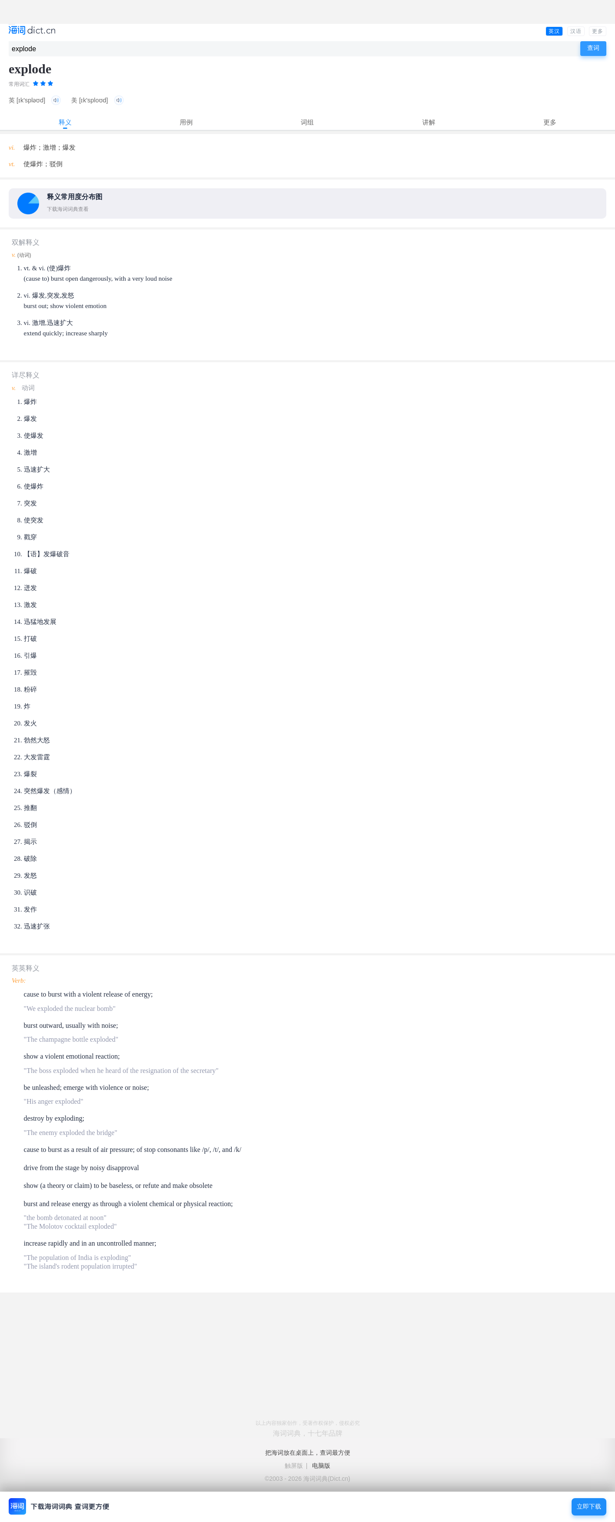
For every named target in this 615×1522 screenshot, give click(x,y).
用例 (186, 122)
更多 (597, 31)
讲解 (428, 122)
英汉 (554, 31)
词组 (307, 122)
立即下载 (589, 1506)
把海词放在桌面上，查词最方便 (307, 1452)
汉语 (576, 31)
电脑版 (321, 1465)
